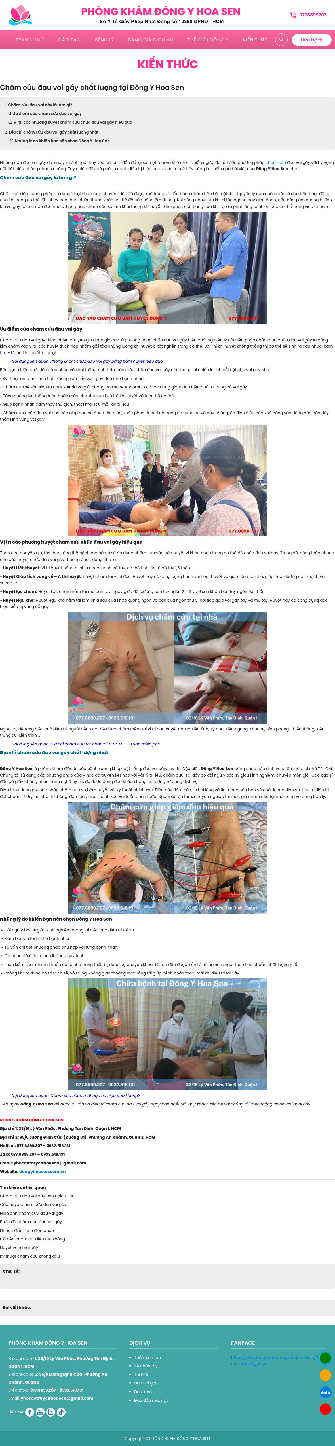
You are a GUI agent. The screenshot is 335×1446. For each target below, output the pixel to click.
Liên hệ (312, 39)
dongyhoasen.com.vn (42, 1171)
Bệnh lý (104, 39)
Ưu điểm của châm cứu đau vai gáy (47, 113)
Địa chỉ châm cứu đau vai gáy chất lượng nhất (53, 132)
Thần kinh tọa (147, 1357)
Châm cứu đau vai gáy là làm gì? (40, 105)
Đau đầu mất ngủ (151, 1400)
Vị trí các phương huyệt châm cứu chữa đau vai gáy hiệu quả (73, 122)
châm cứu (276, 162)
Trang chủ (30, 39)
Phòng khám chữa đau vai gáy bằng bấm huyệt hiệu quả (106, 361)
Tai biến (141, 1374)
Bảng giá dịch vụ (150, 39)
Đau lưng (143, 1391)
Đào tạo (69, 39)
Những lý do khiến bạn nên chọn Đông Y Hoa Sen (63, 141)
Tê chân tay (146, 1366)
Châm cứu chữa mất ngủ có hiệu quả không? (95, 1095)
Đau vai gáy (145, 1383)
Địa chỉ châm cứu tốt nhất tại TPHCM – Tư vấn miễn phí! (105, 744)
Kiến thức (255, 39)
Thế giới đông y (208, 39)
